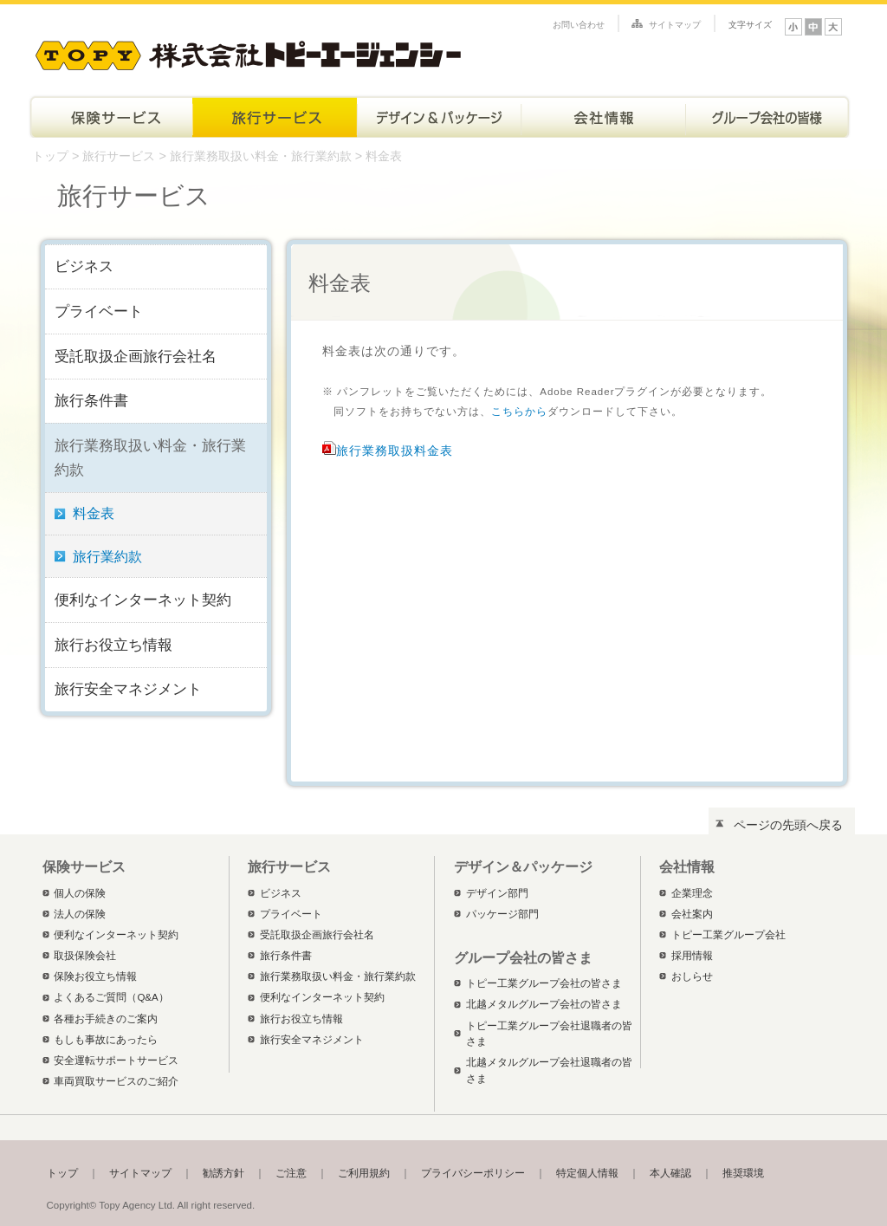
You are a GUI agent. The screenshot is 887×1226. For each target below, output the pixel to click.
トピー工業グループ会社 (728, 935)
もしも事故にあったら (106, 1040)
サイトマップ (675, 24)
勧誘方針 (223, 1173)
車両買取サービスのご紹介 (116, 1081)
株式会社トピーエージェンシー (248, 52)
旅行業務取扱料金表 (394, 450)
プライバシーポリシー (473, 1173)
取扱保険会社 (85, 955)
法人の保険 (80, 914)
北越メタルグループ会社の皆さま (544, 1004)
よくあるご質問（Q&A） (111, 997)
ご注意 (291, 1173)
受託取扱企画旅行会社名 (136, 356)
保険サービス (110, 116)
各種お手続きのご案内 (106, 1019)
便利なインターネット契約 (143, 599)
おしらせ (692, 976)
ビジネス (84, 266)
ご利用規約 (364, 1173)
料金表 (93, 513)
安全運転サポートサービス (116, 1060)
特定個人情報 (587, 1173)
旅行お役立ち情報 (113, 644)
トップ (50, 156)
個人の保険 (80, 893)
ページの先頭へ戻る (788, 824)
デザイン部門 (497, 893)
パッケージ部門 (502, 914)
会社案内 (692, 914)
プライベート (99, 311)
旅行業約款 (107, 556)
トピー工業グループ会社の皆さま (768, 116)
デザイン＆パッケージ (439, 116)
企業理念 (692, 893)
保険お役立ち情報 (95, 976)
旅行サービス (274, 116)
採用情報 (692, 955)
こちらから (519, 411)
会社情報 (603, 116)
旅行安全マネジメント (128, 688)
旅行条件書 (91, 400)
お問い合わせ (579, 24)
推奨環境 (743, 1173)
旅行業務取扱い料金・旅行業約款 (262, 156)
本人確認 (670, 1173)
